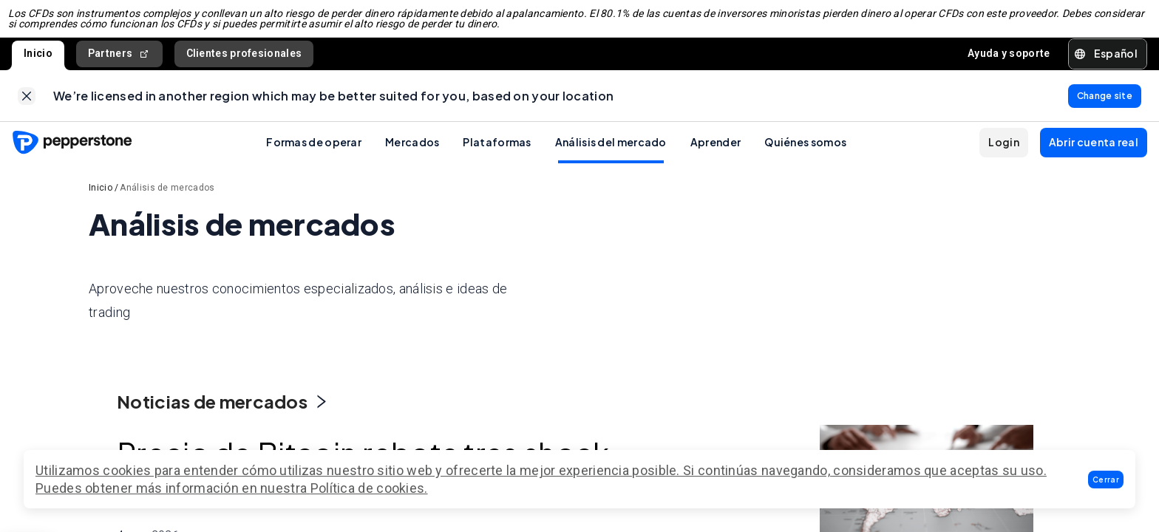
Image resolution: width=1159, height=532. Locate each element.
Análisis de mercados (167, 203)
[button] (1106, 479)
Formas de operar (313, 157)
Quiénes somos (805, 157)
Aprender (715, 157)
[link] (26, 107)
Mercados (412, 157)
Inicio (38, 60)
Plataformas (497, 157)
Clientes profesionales (244, 60)
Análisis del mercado (611, 157)
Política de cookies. (369, 488)
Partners (119, 61)
